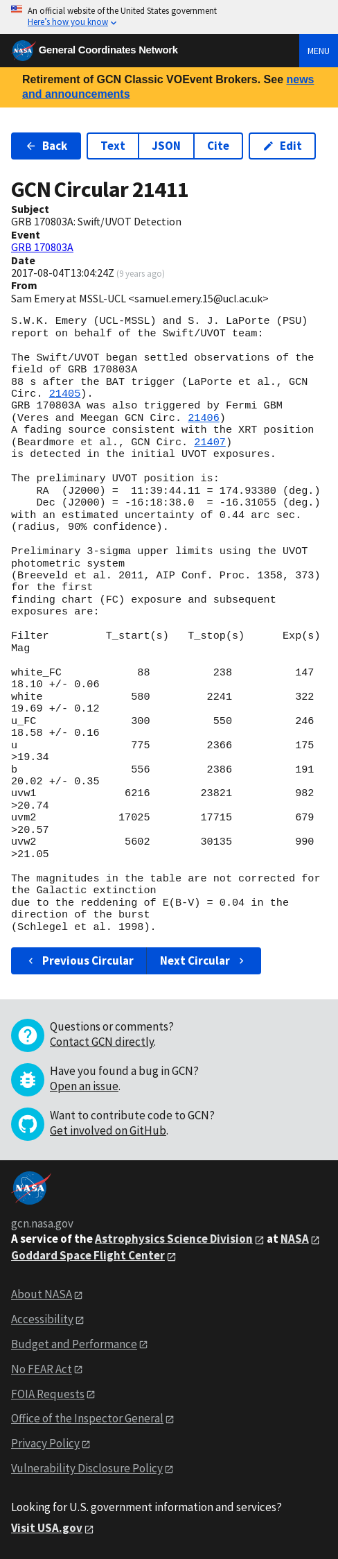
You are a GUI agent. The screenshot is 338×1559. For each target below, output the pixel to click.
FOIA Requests (47, 1394)
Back (46, 145)
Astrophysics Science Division (174, 1238)
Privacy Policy (45, 1443)
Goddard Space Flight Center (88, 1255)
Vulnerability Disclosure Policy (87, 1468)
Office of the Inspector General (87, 1418)
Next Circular (203, 960)
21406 (204, 418)
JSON (166, 145)
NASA (295, 1238)
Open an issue (84, 1086)
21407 (210, 442)
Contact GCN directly (102, 1041)
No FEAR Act (41, 1369)
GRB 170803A (42, 247)
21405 (65, 394)
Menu (319, 50)
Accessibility (42, 1319)
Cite (218, 145)
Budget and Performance (74, 1344)
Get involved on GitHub (108, 1130)
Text (112, 145)
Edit (282, 145)
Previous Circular (79, 960)
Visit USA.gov (46, 1527)
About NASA (41, 1294)
